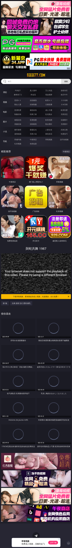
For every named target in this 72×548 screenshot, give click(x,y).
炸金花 (33, 94)
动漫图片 (64, 120)
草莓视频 (48, 139)
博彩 (5, 92)
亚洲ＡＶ (17, 100)
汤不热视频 (64, 139)
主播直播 (48, 104)
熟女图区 (48, 124)
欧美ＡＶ (48, 100)
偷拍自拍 (33, 110)
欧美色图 (48, 120)
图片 (5, 121)
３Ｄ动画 (64, 100)
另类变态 (64, 114)
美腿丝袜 (17, 124)
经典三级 (33, 114)
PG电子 (18, 90)
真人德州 (33, 90)
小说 (5, 131)
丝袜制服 (33, 104)
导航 (5, 141)
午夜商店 (33, 139)
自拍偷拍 (33, 100)
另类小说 (33, 134)
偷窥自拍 (17, 120)
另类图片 (64, 124)
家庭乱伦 (33, 130)
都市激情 (17, 130)
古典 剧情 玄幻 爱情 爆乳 (21, 303)
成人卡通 (48, 110)
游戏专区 (64, 90)
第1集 (5, 303)
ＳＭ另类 (64, 104)
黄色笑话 (48, 134)
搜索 (66, 81)
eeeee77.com (36, 75)
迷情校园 (17, 134)
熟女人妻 (17, 104)
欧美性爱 (64, 110)
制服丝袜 (17, 114)
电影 (5, 112)
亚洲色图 (33, 120)
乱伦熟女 (48, 114)
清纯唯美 (33, 124)
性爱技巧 (64, 134)
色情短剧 (33, 144)
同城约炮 (17, 139)
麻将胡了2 (18, 94)
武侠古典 (64, 130)
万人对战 (48, 90)
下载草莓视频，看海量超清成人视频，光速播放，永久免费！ (41, 296)
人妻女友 (48, 130)
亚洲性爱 (17, 110)
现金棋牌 (48, 94)
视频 (5, 102)
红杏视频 (17, 144)
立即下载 (53, 542)
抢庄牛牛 (64, 94)
